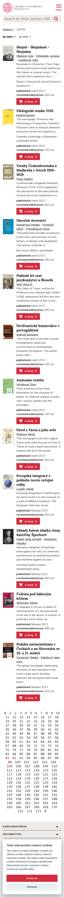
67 (7, 746)
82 (57, 750)
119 (27, 774)
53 (21, 738)
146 (54, 791)
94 (28, 758)
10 (58, 713)
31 (35, 725)
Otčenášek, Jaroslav (48, 56)
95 (35, 758)
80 (43, 750)
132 (36, 783)
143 (27, 791)
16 (43, 717)
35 (7, 729)
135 (9, 787)
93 (21, 758)
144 (36, 791)
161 (27, 803)
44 (14, 734)
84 (14, 754)
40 (43, 729)
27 (7, 725)
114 (36, 770)
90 (57, 754)
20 (14, 721)
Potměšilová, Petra (37, 229)
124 (18, 778)
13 (21, 717)
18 (57, 717)
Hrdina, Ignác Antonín (28, 539)
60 (14, 742)
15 (35, 717)
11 (7, 717)
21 (21, 721)
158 (54, 799)
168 (36, 807)
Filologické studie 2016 (34, 111)
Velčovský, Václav (27, 603)
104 (53, 762)
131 (27, 783)
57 (50, 738)
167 (27, 807)
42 (57, 729)
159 (9, 803)
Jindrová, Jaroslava (27, 335)
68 (14, 746)
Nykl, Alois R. (24, 284)
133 (45, 783)
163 (45, 803)
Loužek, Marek (25, 489)
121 (45, 774)
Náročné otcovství (31, 220)
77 (21, 750)
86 (28, 754)
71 (35, 746)
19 (7, 721)
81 (50, 750)
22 (28, 721)
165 (9, 807)
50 (57, 734)
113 (27, 770)
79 (35, 750)
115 (45, 770)
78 (28, 750)
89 (50, 754)
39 (35, 729)
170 (54, 807)
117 (9, 774)
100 (17, 762)
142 (18, 791)
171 (20, 811)
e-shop (28, 101)
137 (27, 787)
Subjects (8, 29)
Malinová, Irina (24, 56)
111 (9, 770)
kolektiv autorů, (25, 115)
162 (36, 803)
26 (57, 721)
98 (57, 758)
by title (25, 37)
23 (35, 721)
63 (35, 742)
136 (18, 787)
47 (35, 734)
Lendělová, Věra (28, 60)
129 (9, 783)
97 (50, 758)
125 (27, 778)
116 (54, 770)
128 (54, 778)
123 (9, 778)
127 (45, 778)
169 (45, 807)
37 (21, 729)
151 (45, 795)
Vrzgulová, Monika (27, 657)
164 (54, 803)
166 (18, 807)
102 (35, 762)
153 (9, 799)
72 (43, 746)
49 (50, 734)
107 (27, 766)
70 (28, 746)
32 (43, 725)
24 (43, 721)
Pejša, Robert (24, 179)
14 (28, 717)
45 (21, 734)
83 (7, 754)
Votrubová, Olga (26, 384)
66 (57, 742)
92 (14, 758)
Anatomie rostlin (30, 380)
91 (7, 758)
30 (28, 725)
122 (54, 774)
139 (45, 787)
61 (21, 742)
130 (18, 783)
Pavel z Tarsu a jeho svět (36, 430)
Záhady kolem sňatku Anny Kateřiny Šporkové (38, 532)
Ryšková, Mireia (25, 434)
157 (45, 799)
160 (18, 803)
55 (35, 738)
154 (18, 799)
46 (28, 734)
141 (9, 791)
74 (57, 746)
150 (36, 795)
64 (43, 742)
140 (54, 787)
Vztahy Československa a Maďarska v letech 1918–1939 (36, 170)
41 (50, 729)
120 (36, 774)
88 (43, 754)
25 (50, 721)
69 (21, 746)
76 (14, 750)
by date (9, 37)
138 (36, 787)
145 (45, 791)
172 (29, 811)
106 (18, 766)
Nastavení (32, 887)
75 (7, 750)
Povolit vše (31, 878)
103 (44, 762)
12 (14, 717)
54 (28, 738)
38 (28, 729)
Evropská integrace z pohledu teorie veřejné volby (34, 480)
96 (43, 758)
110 (54, 766)
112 (18, 770)
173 (38, 811)
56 (43, 738)
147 (9, 795)
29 (21, 725)
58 (57, 738)
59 (7, 742)
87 (35, 754)
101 (26, 762)
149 (27, 795)
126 (36, 778)
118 (18, 774)
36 (14, 729)
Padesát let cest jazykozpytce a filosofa (34, 278)
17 (50, 717)
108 (36, 766)
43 (7, 734)
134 (54, 783)
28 (14, 725)
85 (21, 754)
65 (50, 742)
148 (18, 795)
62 (28, 742)
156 (36, 799)
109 (45, 766)
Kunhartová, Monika (28, 225)
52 (14, 738)
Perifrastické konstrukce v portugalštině (38, 328)
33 (50, 725)
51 (7, 738)
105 (9, 766)
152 (54, 795)
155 (27, 799)
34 (57, 725)
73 (50, 746)
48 (43, 734)
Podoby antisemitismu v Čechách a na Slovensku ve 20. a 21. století (38, 648)
